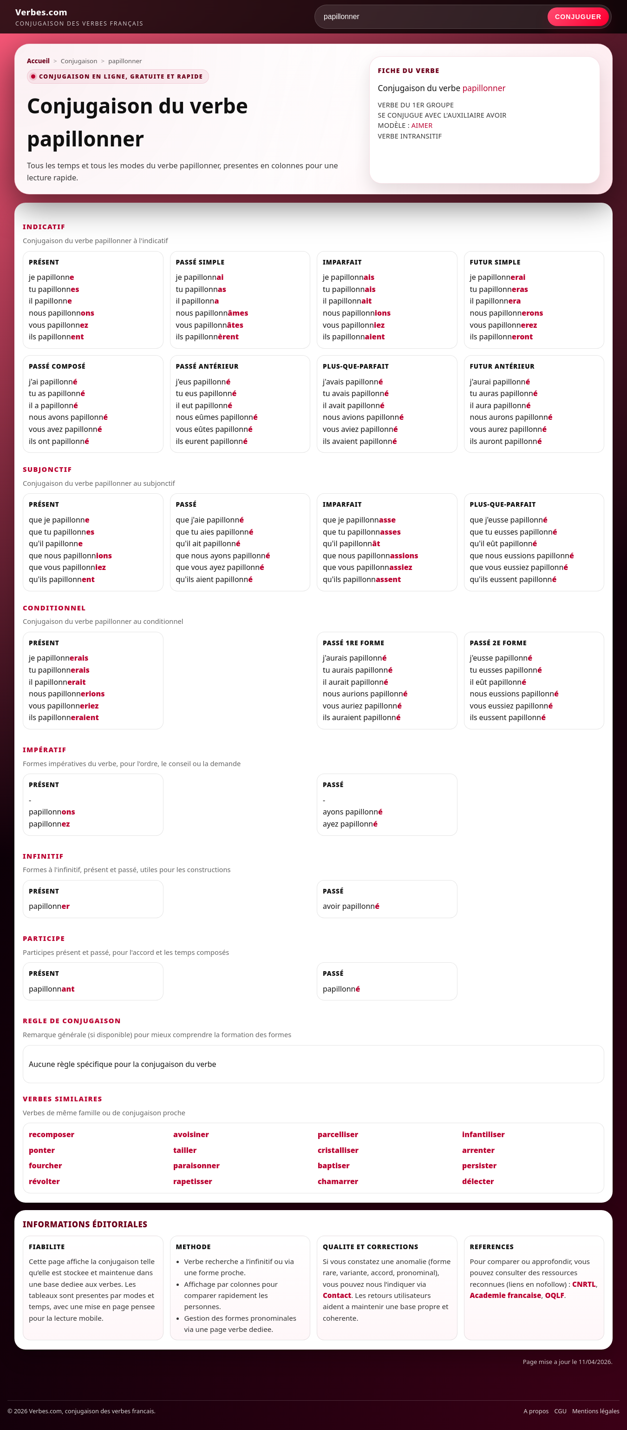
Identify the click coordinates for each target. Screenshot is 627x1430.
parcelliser (338, 1134)
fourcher (45, 1165)
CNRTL (584, 1284)
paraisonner (196, 1165)
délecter (478, 1181)
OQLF (554, 1295)
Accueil (38, 61)
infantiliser (483, 1134)
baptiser (334, 1165)
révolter (44, 1181)
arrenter (478, 1150)
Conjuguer (578, 16)
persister (479, 1165)
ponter (42, 1150)
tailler (184, 1150)
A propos (536, 1411)
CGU (561, 1411)
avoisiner (191, 1134)
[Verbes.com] (79, 16)
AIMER (422, 125)
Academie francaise (506, 1295)
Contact (337, 1295)
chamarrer (338, 1181)
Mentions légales (596, 1411)
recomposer (51, 1134)
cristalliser (338, 1150)
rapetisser (192, 1181)
